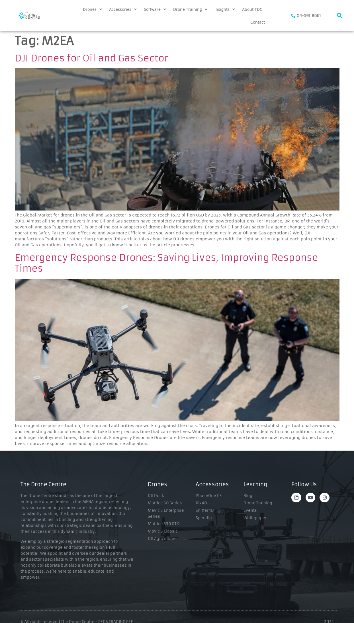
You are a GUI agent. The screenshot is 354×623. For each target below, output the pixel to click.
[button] (92, 9)
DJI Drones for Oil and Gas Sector (91, 58)
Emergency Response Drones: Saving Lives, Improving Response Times (166, 263)
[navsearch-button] (339, 15)
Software (155, 9)
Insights (224, 9)
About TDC (252, 9)
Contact (257, 22)
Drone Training (190, 9)
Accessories (123, 9)
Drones (92, 9)
